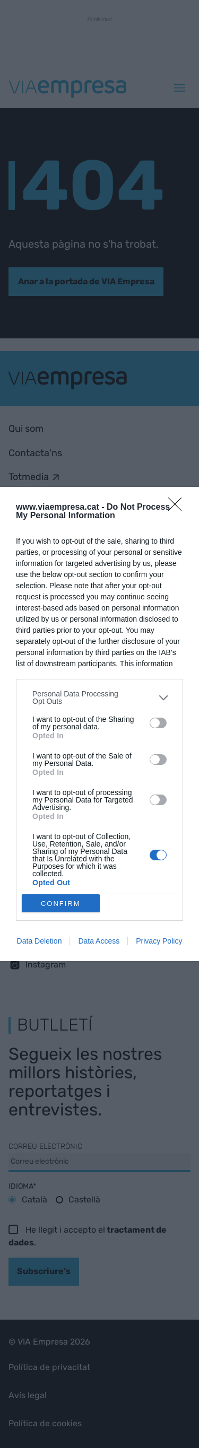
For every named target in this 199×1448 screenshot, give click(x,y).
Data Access (98, 941)
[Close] (178, 508)
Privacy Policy (159, 941)
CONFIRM (61, 903)
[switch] (158, 723)
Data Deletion (39, 941)
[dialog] (99, 724)
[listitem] (99, 697)
